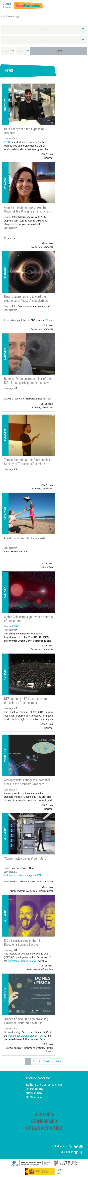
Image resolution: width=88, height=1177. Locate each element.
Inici (3, 16)
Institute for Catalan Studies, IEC (25, 1035)
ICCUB (8, 142)
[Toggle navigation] (82, 5)
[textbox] (44, 29)
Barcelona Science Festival (22, 961)
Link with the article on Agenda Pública (25, 875)
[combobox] (44, 29)
